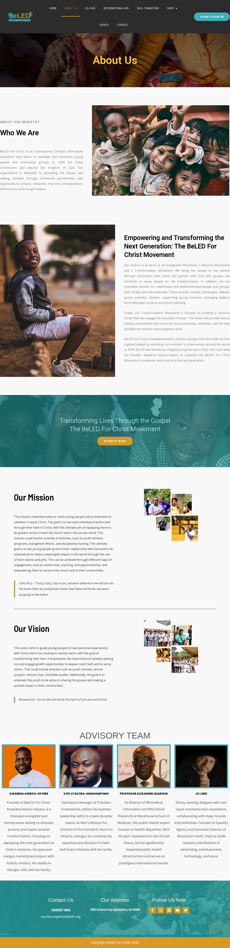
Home (52, 8)
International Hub (116, 8)
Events (104, 25)
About (71, 8)
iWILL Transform (148, 8)
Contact (122, 25)
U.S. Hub (90, 8)
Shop (172, 8)
